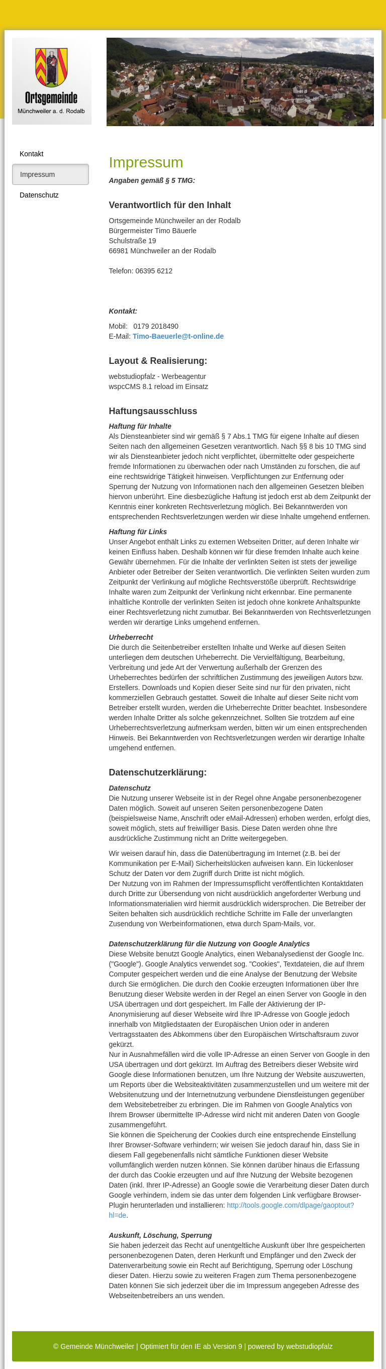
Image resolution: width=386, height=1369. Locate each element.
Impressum (37, 174)
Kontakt (31, 154)
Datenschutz (39, 195)
